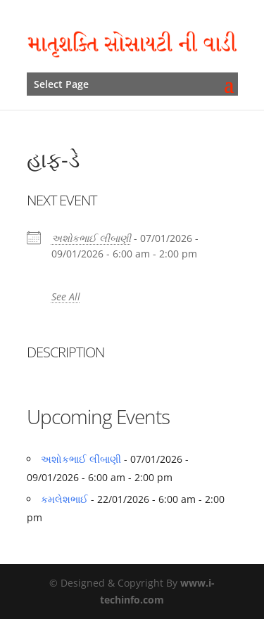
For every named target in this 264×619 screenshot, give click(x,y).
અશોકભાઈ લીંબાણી (91, 238)
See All (65, 296)
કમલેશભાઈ (64, 499)
